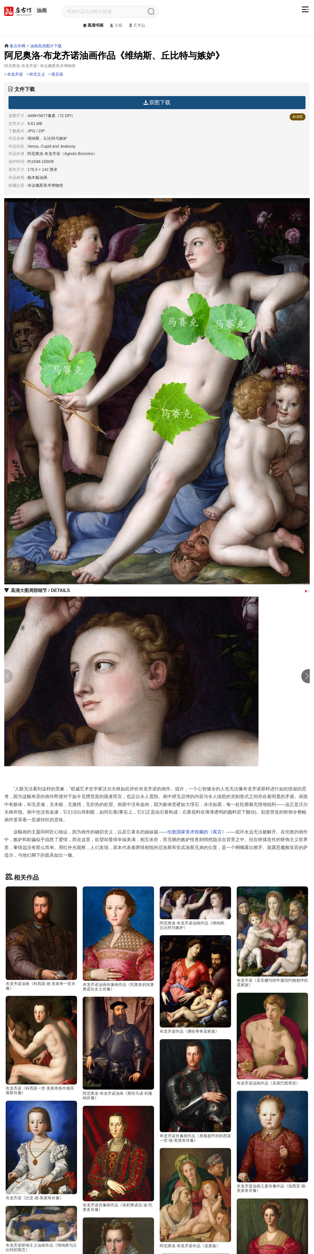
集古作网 (17, 46)
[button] (305, 591)
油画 (42, 10)
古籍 (115, 25)
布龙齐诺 (15, 74)
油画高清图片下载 (46, 46)
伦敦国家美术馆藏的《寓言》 (196, 831)
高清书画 (92, 25)
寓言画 (57, 74)
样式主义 (37, 74)
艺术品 (136, 25)
